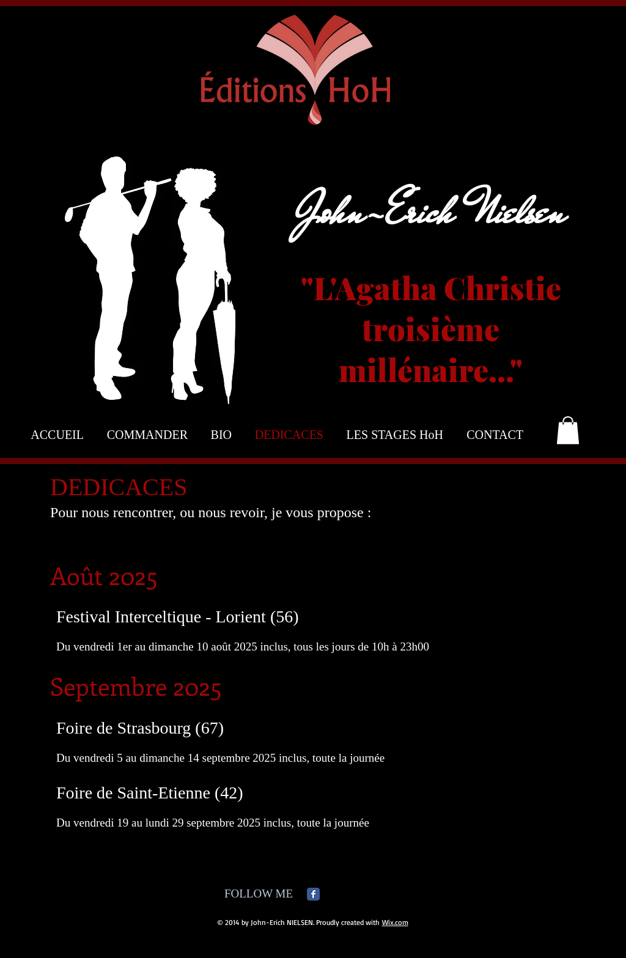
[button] (568, 430)
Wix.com (395, 922)
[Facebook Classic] (313, 894)
